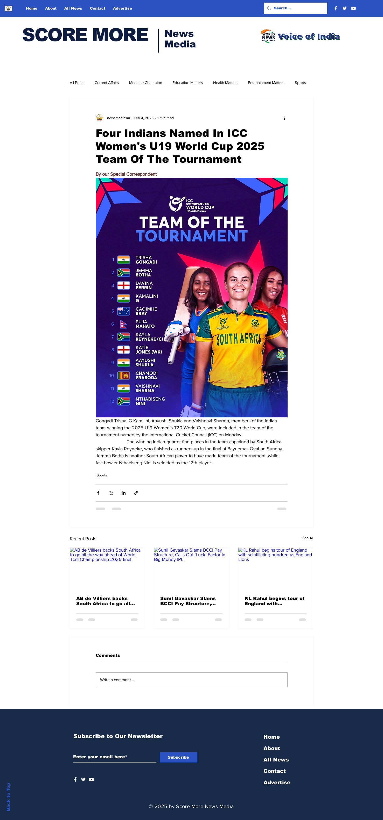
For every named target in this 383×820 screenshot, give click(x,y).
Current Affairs (107, 82)
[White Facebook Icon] (75, 779)
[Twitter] (344, 8)
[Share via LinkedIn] (123, 492)
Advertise (276, 782)
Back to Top (8, 797)
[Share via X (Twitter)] (110, 492)
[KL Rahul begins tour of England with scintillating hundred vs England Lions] (275, 569)
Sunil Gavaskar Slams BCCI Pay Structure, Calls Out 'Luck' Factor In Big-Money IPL (189, 601)
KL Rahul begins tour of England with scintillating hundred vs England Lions (275, 601)
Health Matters (225, 82)
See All (308, 538)
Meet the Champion (145, 82)
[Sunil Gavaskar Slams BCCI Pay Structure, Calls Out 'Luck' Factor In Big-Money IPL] (191, 569)
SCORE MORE (85, 35)
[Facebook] (336, 8)
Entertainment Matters (266, 82)
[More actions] (284, 118)
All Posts (77, 82)
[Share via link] (136, 492)
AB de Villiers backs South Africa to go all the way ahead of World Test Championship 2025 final (106, 601)
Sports (300, 82)
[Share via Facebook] (98, 492)
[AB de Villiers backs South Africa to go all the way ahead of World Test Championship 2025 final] (107, 569)
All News (276, 759)
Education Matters (187, 82)
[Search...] (295, 8)
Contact (274, 771)
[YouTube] (353, 8)
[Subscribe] (178, 757)
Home (271, 737)
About (271, 748)
